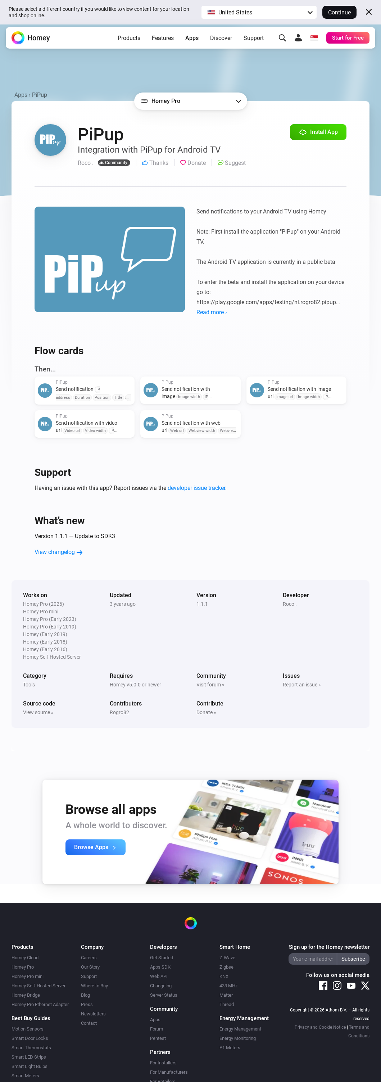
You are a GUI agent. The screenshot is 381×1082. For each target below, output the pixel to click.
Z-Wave (227, 957)
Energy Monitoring (237, 1038)
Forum (156, 1029)
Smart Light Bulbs (29, 1066)
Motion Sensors (28, 1029)
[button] (259, 12)
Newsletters (93, 1013)
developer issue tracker (196, 487)
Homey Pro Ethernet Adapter (40, 1004)
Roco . (290, 604)
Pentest (158, 1038)
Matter (226, 995)
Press (87, 1004)
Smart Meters (25, 1075)
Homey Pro (23, 967)
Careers (89, 957)
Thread (226, 1004)
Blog (85, 995)
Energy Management (240, 1029)
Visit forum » (210, 684)
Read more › (211, 312)
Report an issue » (302, 684)
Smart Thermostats (31, 1047)
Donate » (206, 712)
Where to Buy (94, 985)
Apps (192, 41)
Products (129, 41)
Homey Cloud (25, 957)
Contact (89, 1023)
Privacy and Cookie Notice (320, 1027)
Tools (29, 684)
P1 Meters (229, 1047)
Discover (221, 41)
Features (163, 41)
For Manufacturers (169, 1072)
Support (254, 41)
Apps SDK (160, 967)
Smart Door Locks (30, 1038)
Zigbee (226, 967)
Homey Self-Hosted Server (38, 985)
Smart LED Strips (29, 1057)
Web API (159, 976)
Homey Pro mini (28, 976)
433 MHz (228, 985)
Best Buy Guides (31, 1018)
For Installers (163, 1062)
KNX (223, 976)
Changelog (161, 985)
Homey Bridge (26, 995)
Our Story (90, 967)
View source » (38, 712)
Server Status (163, 995)
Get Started (161, 957)
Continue (339, 12)
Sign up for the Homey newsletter (329, 947)
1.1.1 (202, 604)
